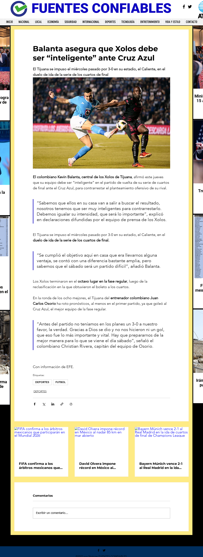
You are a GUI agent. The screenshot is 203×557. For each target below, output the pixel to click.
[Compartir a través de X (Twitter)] (43, 404)
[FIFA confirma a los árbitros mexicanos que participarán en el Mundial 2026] (41, 442)
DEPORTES (42, 382)
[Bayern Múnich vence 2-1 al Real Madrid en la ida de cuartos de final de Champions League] (162, 442)
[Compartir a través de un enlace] (62, 404)
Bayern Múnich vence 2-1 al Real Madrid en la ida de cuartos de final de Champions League (160, 466)
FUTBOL (60, 382)
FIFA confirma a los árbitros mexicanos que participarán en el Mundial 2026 (39, 466)
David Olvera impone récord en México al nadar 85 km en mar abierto (97, 466)
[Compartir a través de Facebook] (34, 404)
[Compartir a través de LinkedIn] (53, 404)
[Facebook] (183, 6)
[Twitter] (189, 6)
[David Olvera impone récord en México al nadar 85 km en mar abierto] (101, 442)
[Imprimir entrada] (71, 404)
